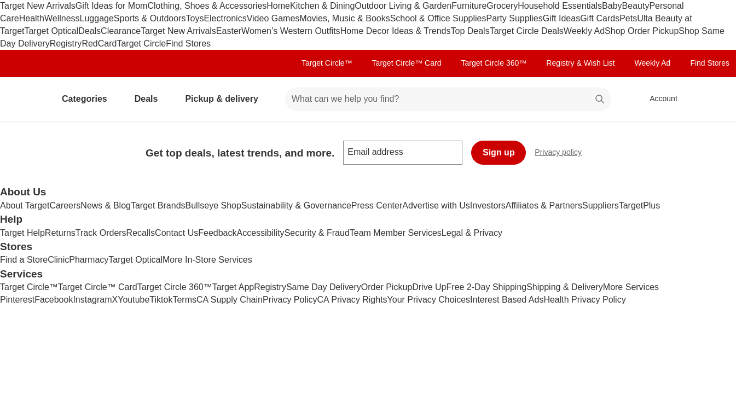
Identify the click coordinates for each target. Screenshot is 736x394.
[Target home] (24, 99)
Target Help (22, 232)
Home (278, 5)
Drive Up (429, 287)
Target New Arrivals (38, 5)
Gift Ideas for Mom (112, 5)
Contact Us (176, 232)
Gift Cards (599, 18)
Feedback (217, 232)
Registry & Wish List (580, 63)
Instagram (92, 299)
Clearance (121, 31)
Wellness (62, 18)
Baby (612, 5)
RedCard (99, 43)
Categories (89, 98)
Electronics (225, 18)
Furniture (468, 5)
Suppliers (600, 205)
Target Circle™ (327, 63)
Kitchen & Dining (322, 5)
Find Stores (188, 43)
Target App (233, 287)
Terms (184, 299)
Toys (195, 18)
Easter (228, 31)
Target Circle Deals (527, 31)
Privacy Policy (290, 299)
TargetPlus (639, 205)
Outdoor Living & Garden (403, 5)
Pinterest (17, 299)
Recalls (140, 232)
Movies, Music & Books (344, 18)
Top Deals (470, 31)
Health (31, 18)
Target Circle (141, 43)
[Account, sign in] (658, 99)
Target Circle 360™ (493, 63)
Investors (488, 205)
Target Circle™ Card (407, 63)
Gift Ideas (561, 18)
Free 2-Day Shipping (486, 287)
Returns (60, 232)
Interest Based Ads (506, 299)
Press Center (376, 205)
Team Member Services (396, 232)
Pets (628, 18)
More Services (631, 287)
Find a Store (24, 259)
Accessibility (260, 232)
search (600, 100)
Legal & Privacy (472, 232)
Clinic (58, 259)
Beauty (636, 5)
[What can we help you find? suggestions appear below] (448, 99)
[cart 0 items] (713, 99)
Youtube (133, 299)
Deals (89, 31)
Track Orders (101, 232)
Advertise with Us (436, 205)
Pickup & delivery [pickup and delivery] (225, 98)
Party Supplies (514, 18)
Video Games (273, 18)
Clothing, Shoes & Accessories (206, 5)
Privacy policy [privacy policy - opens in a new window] (562, 153)
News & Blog (105, 205)
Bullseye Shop (213, 205)
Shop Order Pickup (642, 31)
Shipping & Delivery (564, 287)
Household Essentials (560, 5)
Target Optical (51, 31)
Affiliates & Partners (544, 205)
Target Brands (158, 205)
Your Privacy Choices (428, 299)
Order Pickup (386, 287)
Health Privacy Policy (584, 299)
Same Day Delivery (323, 287)
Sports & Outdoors (150, 18)
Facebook (53, 299)
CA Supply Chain (229, 299)
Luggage (97, 18)
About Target (24, 205)
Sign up (499, 152)
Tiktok (160, 299)
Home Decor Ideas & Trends (395, 31)
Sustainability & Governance (296, 205)
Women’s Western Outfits (290, 31)
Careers (64, 205)
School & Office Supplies (438, 18)
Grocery (502, 5)
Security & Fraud (317, 232)
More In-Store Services (207, 259)
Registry (66, 43)
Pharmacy (88, 259)
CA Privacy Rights (352, 299)
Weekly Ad (584, 31)
